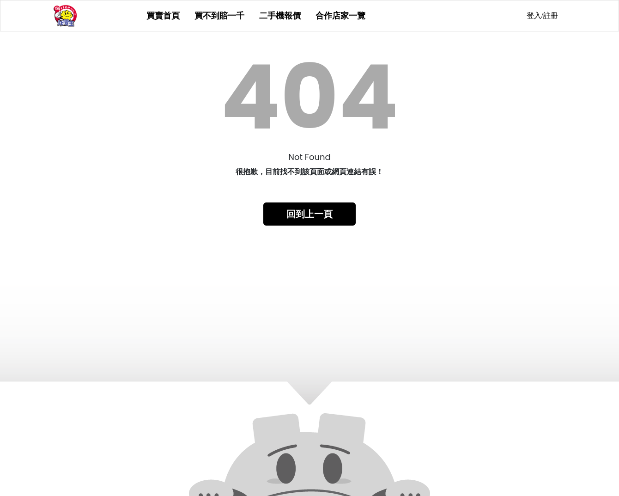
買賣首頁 (163, 15)
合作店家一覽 (340, 15)
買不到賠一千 (219, 15)
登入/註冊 (542, 15)
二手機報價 (280, 15)
